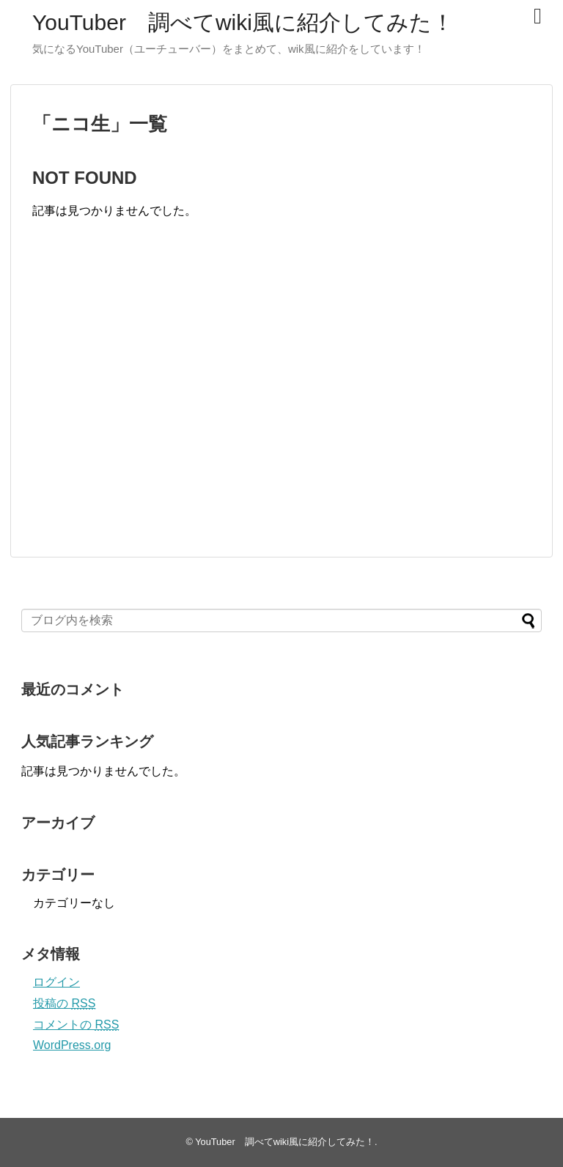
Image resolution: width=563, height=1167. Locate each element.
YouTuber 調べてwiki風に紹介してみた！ (243, 22)
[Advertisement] (155, 402)
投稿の (64, 1003)
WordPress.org (72, 1045)
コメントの (76, 1024)
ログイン (56, 982)
